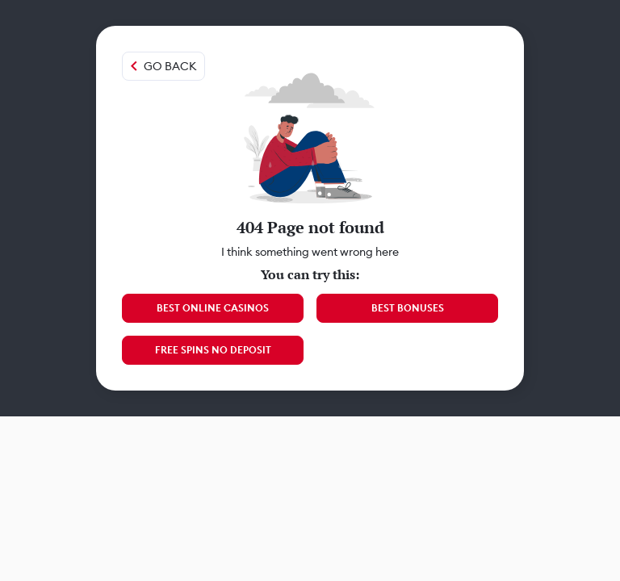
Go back (170, 66)
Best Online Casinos (213, 308)
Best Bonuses (407, 308)
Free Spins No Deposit (213, 350)
